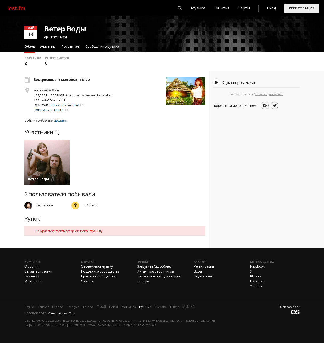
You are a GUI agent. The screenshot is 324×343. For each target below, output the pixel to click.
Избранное (33, 281)
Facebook (257, 266)
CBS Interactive (34, 320)
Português (128, 307)
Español (58, 307)
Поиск (179, 8)
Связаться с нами (38, 271)
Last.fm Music (147, 324)
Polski (113, 307)
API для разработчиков (155, 271)
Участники (48, 46)
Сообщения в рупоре (102, 46)
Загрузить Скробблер (154, 266)
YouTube (256, 286)
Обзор (31, 46)
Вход (271, 8)
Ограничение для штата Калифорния (52, 324)
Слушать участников (238, 82)
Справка (87, 281)
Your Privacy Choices (93, 324)
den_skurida (44, 205)
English (29, 307)
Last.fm (22, 8)
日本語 (101, 307)
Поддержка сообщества (100, 271)
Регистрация (302, 8)
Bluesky (255, 276)
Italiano (87, 307)
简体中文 (188, 307)
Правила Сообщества (98, 276)
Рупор (32, 218)
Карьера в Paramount (122, 324)
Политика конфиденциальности (160, 320)
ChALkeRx (60, 120)
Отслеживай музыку (97, 266)
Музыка (198, 8)
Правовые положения (199, 320)
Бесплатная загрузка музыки (160, 276)
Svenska (160, 307)
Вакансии (32, 276)
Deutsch (43, 307)
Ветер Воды (65, 28)
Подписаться (204, 276)
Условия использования (119, 320)
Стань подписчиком (269, 94)
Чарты (244, 8)
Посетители (71, 46)
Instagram (257, 281)
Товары (143, 281)
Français (73, 307)
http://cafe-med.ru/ (65, 105)
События (221, 8)
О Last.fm (31, 266)
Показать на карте (49, 110)
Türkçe (174, 307)
